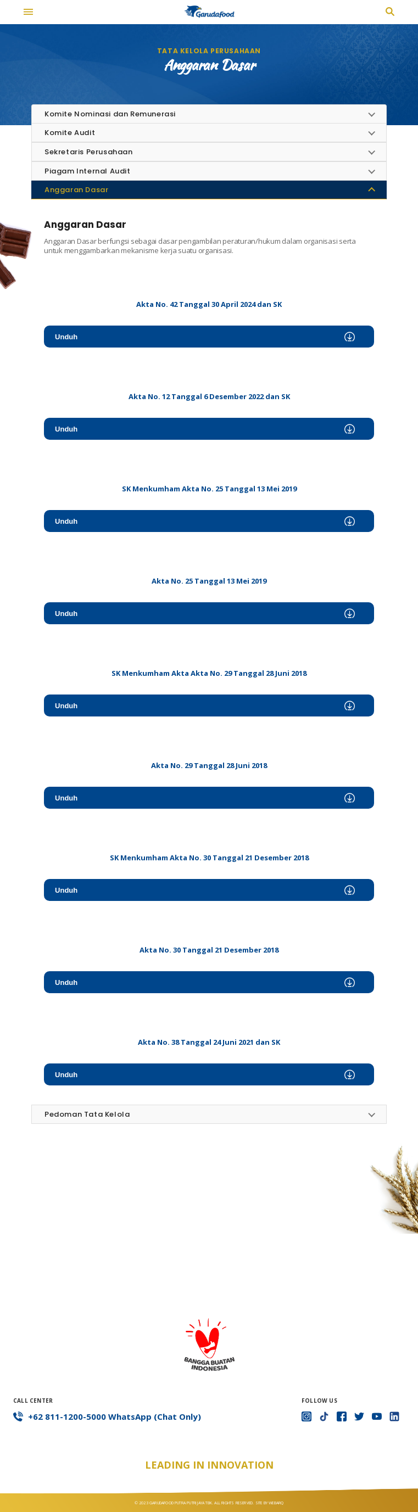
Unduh (205, 336)
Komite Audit (69, 132)
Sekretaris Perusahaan (88, 152)
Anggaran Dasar (76, 189)
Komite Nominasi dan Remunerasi (110, 114)
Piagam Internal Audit (87, 171)
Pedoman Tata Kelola (87, 1114)
